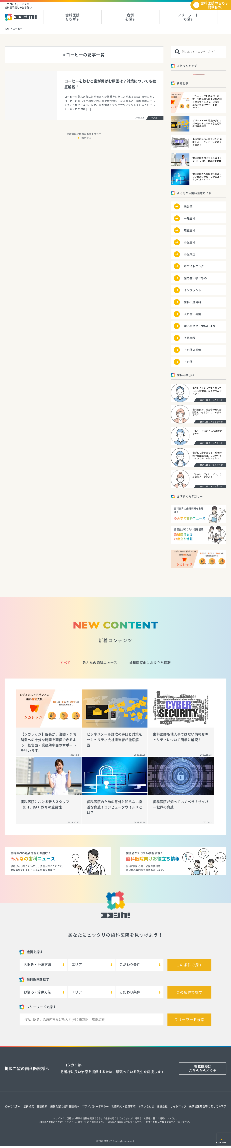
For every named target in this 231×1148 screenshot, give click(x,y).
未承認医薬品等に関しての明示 (207, 1106)
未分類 (188, 206)
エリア (77, 964)
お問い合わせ (146, 1106)
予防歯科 (189, 338)
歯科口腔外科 (192, 302)
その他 (188, 361)
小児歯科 (189, 242)
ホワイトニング (194, 266)
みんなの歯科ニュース (100, 662)
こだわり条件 (129, 964)
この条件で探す (189, 965)
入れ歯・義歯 (192, 314)
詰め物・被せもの (195, 278)
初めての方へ (13, 1106)
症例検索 (28, 1106)
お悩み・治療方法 (37, 964)
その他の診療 (192, 350)
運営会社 (162, 1106)
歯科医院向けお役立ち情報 (150, 662)
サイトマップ (178, 1106)
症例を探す (130, 17)
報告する (86, 138)
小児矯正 (189, 254)
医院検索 (42, 1106)
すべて (65, 662)
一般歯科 (189, 218)
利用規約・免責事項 (123, 1106)
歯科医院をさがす (72, 17)
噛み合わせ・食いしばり (199, 326)
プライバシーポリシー (95, 1106)
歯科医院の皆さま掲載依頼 (214, 5)
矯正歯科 (189, 230)
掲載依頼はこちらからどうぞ (203, 1068)
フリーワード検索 (189, 1019)
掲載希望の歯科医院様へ (65, 1106)
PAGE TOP (221, 1142)
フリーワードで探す (188, 17)
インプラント (192, 290)
